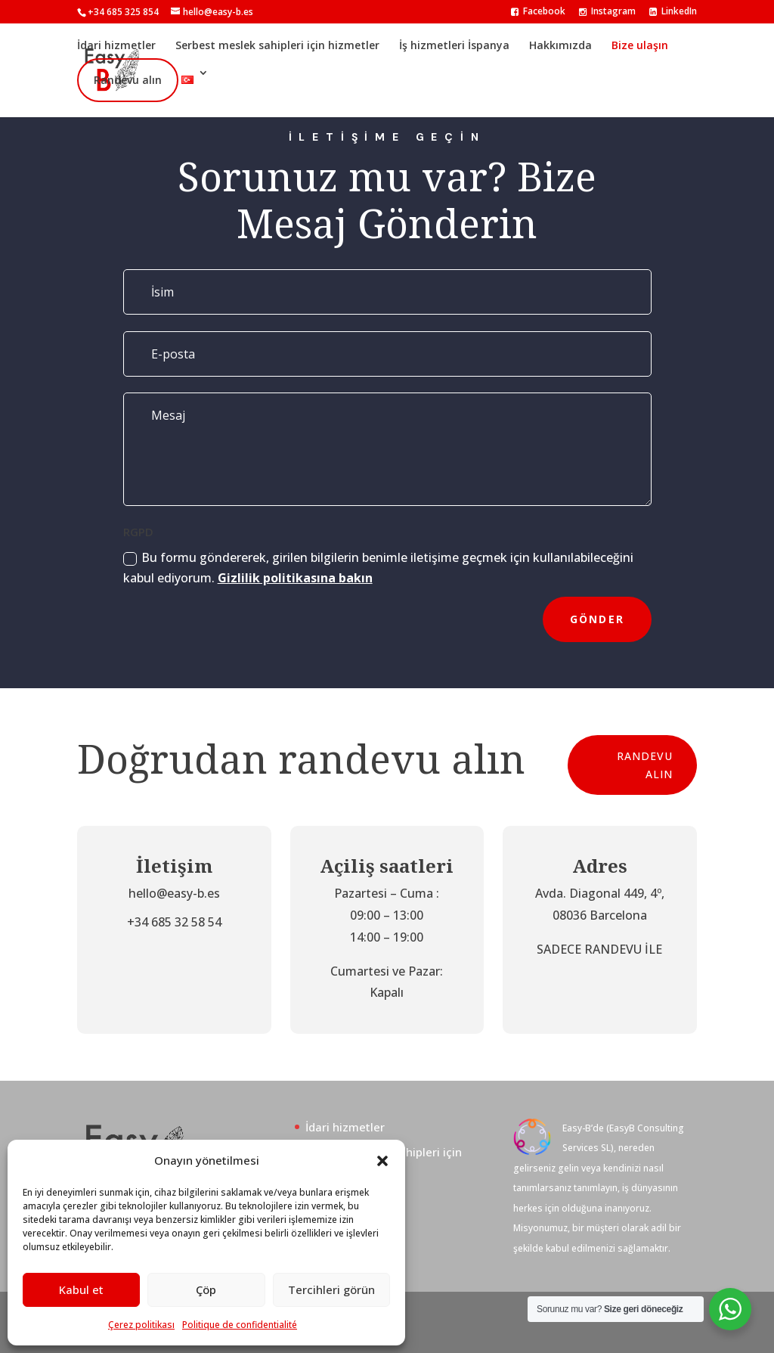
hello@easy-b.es (174, 893)
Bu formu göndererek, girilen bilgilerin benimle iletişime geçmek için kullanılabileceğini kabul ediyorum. (378, 567)
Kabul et (81, 1289)
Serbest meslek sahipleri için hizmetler (277, 45)
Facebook (538, 12)
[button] (382, 1160)
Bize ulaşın (639, 45)
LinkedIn (673, 12)
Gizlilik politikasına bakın (295, 577)
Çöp (206, 1289)
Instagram (607, 12)
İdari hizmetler (116, 45)
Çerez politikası (141, 1324)
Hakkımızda (560, 45)
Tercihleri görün (331, 1289)
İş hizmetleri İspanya (454, 45)
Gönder (597, 619)
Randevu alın (128, 80)
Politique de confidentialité (239, 1324)
